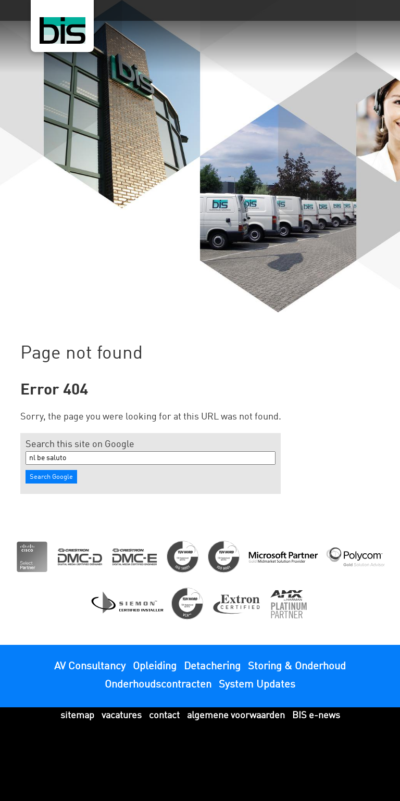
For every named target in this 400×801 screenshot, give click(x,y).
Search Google (51, 477)
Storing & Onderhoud (297, 667)
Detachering (212, 667)
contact (164, 715)
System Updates (257, 685)
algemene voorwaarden (236, 715)
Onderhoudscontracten (158, 685)
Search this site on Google (80, 444)
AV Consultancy (90, 667)
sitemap (77, 715)
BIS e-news (316, 715)
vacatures (122, 715)
